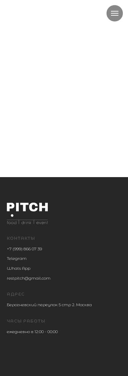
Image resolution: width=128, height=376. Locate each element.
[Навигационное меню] (114, 13)
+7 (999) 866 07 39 (24, 248)
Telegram (17, 258)
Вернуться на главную (64, 113)
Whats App (18, 268)
